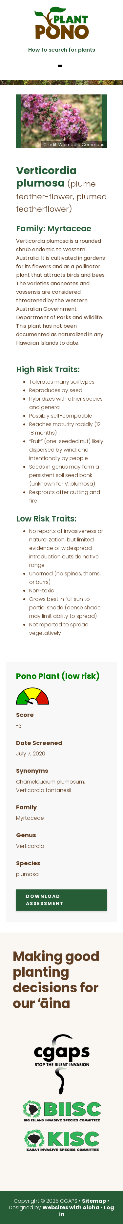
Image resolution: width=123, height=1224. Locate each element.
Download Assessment (45, 900)
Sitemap (94, 1201)
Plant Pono (61, 23)
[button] (61, 65)
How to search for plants (61, 50)
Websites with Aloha (70, 1207)
